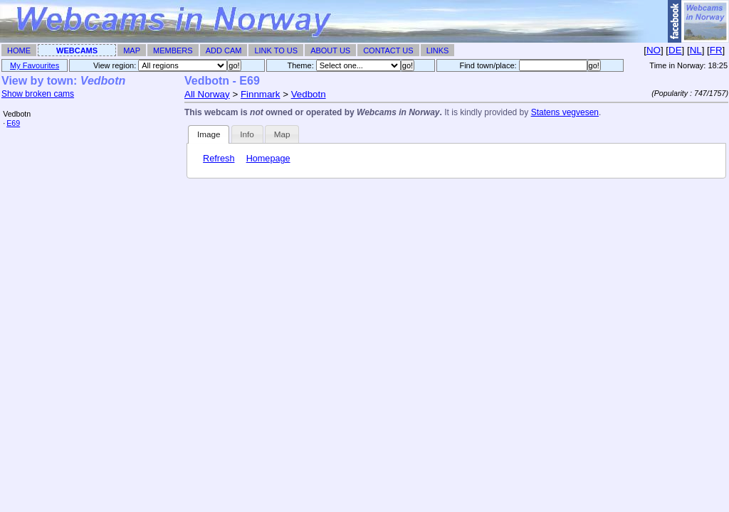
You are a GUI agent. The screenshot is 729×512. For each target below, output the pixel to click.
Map (131, 50)
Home (19, 50)
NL (696, 50)
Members (173, 50)
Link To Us (276, 50)
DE (675, 50)
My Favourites (34, 65)
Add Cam (224, 50)
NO (653, 50)
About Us (330, 50)
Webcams (77, 50)
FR (716, 50)
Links (437, 50)
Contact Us (388, 50)
